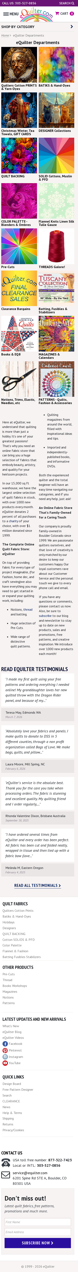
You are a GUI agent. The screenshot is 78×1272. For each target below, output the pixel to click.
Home (5, 35)
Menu (11, 14)
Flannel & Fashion (15, 951)
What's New (10, 1026)
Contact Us (11, 1153)
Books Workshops (14, 986)
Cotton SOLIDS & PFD (18, 939)
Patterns (8, 1003)
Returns (7, 1124)
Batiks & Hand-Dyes (16, 916)
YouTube (11, 1063)
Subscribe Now (38, 1243)
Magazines (9, 991)
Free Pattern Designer (17, 1089)
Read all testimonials (37, 885)
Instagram (12, 1057)
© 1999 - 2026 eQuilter (37, 1266)
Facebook (12, 1044)
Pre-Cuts (8, 974)
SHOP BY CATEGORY (37, 26)
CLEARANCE (11, 1101)
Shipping (8, 1118)
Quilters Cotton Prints (17, 910)
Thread (7, 980)
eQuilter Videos (13, 1037)
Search (66, 3)
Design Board (11, 1084)
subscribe (45, 616)
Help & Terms (12, 1113)
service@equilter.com (30, 1172)
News (6, 1107)
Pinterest (12, 1050)
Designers (9, 928)
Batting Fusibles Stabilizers (21, 957)
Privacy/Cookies (13, 1130)
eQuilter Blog (11, 1032)
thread (27, 609)
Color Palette (12, 945)
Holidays (8, 922)
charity (14, 521)
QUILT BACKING (13, 934)
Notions (8, 997)
